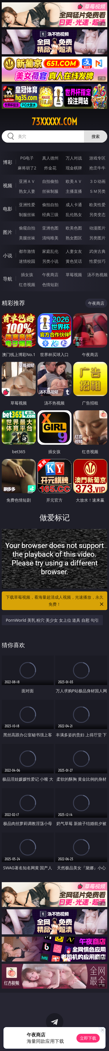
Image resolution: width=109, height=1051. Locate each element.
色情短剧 (50, 284)
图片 (7, 232)
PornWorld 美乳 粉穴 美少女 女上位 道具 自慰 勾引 (52, 620)
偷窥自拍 (27, 228)
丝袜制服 (50, 191)
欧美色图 (74, 228)
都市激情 (27, 251)
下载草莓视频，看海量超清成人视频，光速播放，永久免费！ (55, 601)
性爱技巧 (97, 261)
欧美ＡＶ (74, 181)
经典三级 (50, 214)
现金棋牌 (74, 168)
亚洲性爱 (27, 204)
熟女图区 (74, 238)
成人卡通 (74, 204)
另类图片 (97, 238)
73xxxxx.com (54, 121)
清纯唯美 (50, 238)
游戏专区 (97, 158)
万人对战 (74, 158)
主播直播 (74, 191)
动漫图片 (97, 228)
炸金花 (50, 168)
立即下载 (88, 1038)
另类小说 (50, 261)
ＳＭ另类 (97, 191)
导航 (7, 279)
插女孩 (27, 274)
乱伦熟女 (74, 214)
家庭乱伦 (50, 251)
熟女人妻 (27, 191)
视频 (7, 185)
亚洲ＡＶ (27, 181)
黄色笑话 (74, 261)
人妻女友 (74, 251)
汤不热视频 (97, 274)
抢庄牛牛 (97, 168)
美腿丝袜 (27, 238)
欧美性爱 (97, 204)
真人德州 (50, 158)
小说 (7, 255)
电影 (7, 209)
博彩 (7, 162)
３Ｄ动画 (97, 181)
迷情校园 (27, 261)
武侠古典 (97, 251)
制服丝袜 (27, 214)
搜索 (96, 136)
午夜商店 (50, 274)
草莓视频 (74, 274)
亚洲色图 (50, 228)
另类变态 (97, 214)
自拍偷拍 (50, 181)
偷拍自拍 (50, 204)
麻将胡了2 (27, 168)
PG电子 (27, 158)
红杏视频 (27, 284)
